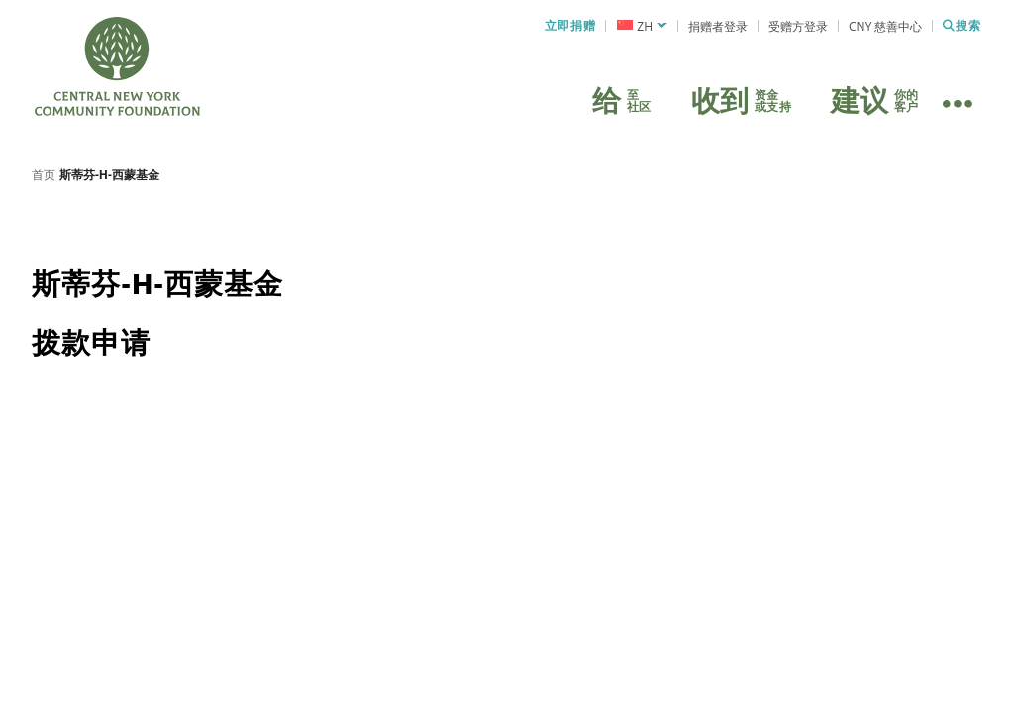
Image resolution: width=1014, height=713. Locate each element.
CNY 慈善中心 (885, 26)
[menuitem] (642, 26)
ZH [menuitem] (645, 26)
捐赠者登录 (718, 26)
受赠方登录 (798, 26)
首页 (43, 182)
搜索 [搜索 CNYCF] (962, 26)
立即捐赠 (570, 26)
